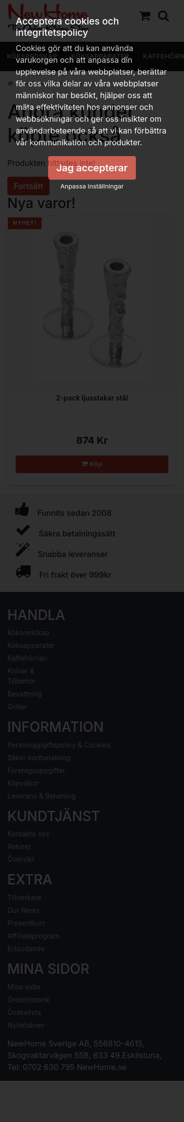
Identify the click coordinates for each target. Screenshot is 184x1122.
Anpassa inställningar (92, 186)
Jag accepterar (92, 168)
